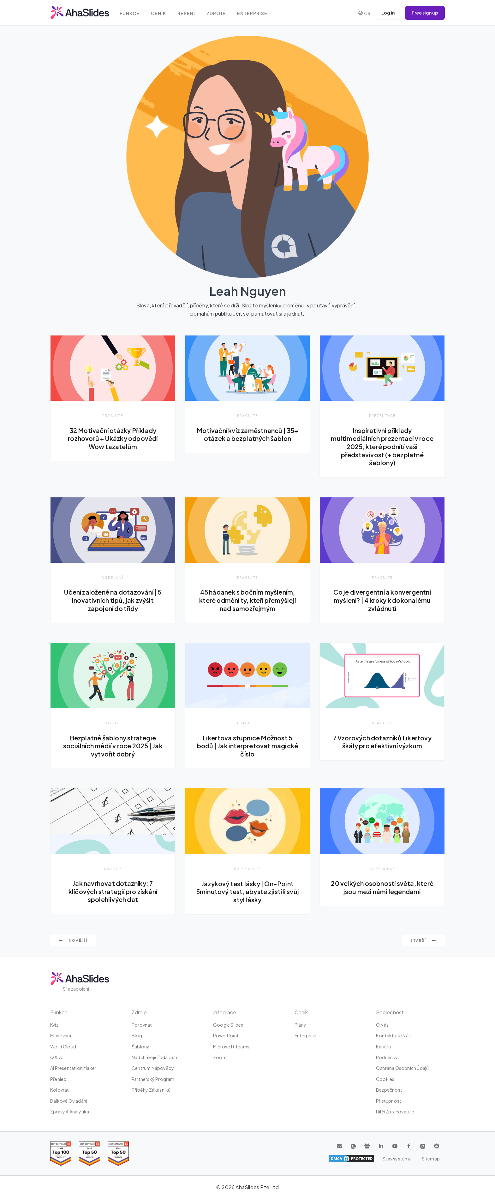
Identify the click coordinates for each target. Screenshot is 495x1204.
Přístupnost (388, 1101)
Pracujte (112, 415)
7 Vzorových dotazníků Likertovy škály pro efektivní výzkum (382, 742)
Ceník (158, 13)
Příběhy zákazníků (151, 1090)
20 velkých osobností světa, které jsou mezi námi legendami (382, 888)
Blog (137, 1035)
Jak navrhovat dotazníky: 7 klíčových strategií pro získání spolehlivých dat (113, 892)
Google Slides (228, 1025)
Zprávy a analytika (69, 1111)
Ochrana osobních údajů (402, 1068)
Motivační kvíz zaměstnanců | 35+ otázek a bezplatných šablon (247, 434)
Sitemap (431, 1158)
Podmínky (387, 1057)
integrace (224, 1012)
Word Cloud (63, 1046)
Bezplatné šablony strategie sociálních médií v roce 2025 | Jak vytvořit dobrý (113, 746)
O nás (382, 1025)
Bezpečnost (389, 1090)
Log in (388, 12)
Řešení (186, 13)
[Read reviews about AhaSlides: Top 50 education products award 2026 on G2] (89, 1154)
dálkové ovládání (68, 1101)
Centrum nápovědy (153, 1068)
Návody (113, 869)
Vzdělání (112, 577)
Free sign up (425, 12)
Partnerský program (153, 1079)
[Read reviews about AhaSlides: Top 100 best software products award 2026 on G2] (60, 1154)
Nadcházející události (154, 1057)
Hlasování (60, 1035)
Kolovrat (59, 1090)
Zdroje (216, 13)
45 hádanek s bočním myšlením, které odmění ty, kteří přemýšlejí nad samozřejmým (247, 600)
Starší (423, 941)
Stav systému (397, 1158)
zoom (220, 1057)
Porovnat (142, 1025)
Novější (73, 941)
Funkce (130, 13)
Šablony (140, 1046)
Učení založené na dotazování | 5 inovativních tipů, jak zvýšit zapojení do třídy (112, 600)
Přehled (58, 1079)
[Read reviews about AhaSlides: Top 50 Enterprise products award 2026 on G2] (118, 1154)
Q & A (56, 1057)
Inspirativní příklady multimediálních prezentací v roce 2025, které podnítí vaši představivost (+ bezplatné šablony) (382, 446)
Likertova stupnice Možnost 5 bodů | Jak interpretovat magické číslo (247, 746)
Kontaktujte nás (393, 1035)
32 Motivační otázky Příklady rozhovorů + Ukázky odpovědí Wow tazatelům (113, 438)
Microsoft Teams (231, 1046)
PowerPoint (226, 1035)
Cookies (385, 1079)
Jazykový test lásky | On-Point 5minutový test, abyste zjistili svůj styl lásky (247, 892)
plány (300, 1025)
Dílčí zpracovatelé (395, 1111)
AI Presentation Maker (73, 1068)
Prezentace (382, 415)
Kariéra (383, 1046)
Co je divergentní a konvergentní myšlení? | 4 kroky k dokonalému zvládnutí (382, 600)
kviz (54, 1025)
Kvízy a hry (247, 869)
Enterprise (252, 13)
